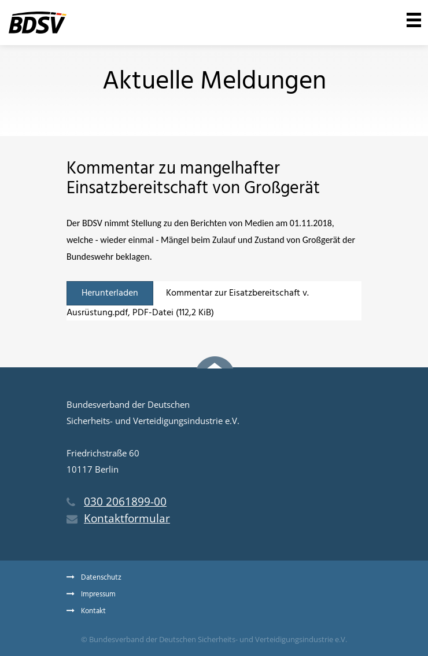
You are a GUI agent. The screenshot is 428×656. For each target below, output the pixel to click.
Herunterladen (110, 293)
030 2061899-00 (117, 501)
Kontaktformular (118, 518)
